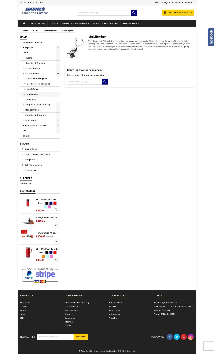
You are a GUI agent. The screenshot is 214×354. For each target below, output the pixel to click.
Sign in (167, 2)
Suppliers (26, 178)
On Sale (26, 135)
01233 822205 (36, 2)
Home (23, 37)
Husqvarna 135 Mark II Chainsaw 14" (47, 217)
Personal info (115, 302)
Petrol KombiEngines (37, 78)
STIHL (53, 23)
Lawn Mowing (31, 120)
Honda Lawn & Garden (74, 23)
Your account (119, 295)
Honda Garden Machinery (37, 154)
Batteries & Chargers (35, 115)
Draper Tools (131, 23)
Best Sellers (28, 191)
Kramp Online (110, 23)
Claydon (24, 306)
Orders (112, 306)
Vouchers (114, 318)
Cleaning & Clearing (35, 63)
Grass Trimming (33, 68)
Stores (68, 325)
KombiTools (32, 89)
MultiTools (31, 99)
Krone (23, 310)
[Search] (107, 13)
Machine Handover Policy (77, 302)
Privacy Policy (71, 306)
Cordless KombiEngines (38, 83)
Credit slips (114, 310)
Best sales (25, 302)
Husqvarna (38, 23)
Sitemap (69, 321)
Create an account (183, 2)
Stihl (22, 318)
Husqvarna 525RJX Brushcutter (47, 233)
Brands (25, 143)
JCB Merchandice (33, 165)
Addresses (114, 314)
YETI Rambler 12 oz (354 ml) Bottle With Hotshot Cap (47, 199)
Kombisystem (32, 73)
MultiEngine (32, 94)
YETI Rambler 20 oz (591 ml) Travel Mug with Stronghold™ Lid (47, 249)
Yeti (95, 23)
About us (69, 314)
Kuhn (22, 314)
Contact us (70, 318)
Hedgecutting (32, 109)
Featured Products (32, 42)
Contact (160, 295)
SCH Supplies (31, 170)
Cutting (28, 57)
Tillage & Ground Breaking (38, 104)
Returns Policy (71, 310)
